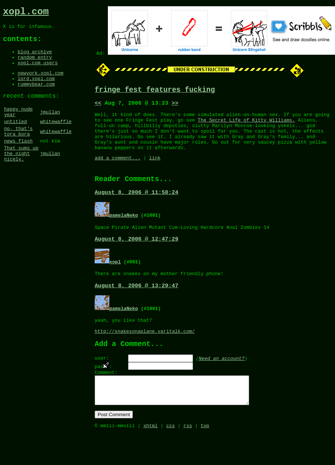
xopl (115, 277)
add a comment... (118, 169)
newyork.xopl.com (40, 82)
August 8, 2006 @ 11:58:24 (136, 206)
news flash (18, 160)
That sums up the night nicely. (21, 175)
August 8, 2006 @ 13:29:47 (136, 303)
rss (187, 457)
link (154, 169)
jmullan (50, 126)
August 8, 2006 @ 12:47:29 (136, 254)
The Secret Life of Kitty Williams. (246, 124)
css (170, 457)
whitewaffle (56, 137)
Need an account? (222, 381)
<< (98, 105)
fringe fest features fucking (155, 91)
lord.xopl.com (36, 89)
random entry (35, 64)
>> (175, 105)
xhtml (150, 457)
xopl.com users (38, 71)
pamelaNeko (123, 229)
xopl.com (26, 12)
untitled (15, 137)
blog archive (35, 57)
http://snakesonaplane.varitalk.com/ (145, 352)
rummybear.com (36, 95)
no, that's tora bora (18, 149)
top (205, 457)
